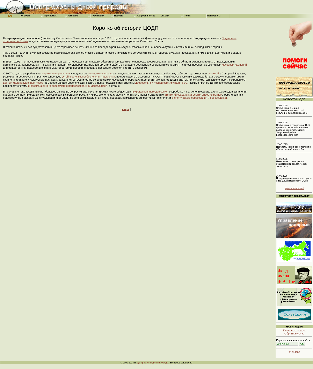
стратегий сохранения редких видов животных (193, 94)
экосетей (213, 73)
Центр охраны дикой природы (152, 362)
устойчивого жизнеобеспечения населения (88, 76)
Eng (10, 16)
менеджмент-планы (100, 73)
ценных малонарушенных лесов (23, 82)
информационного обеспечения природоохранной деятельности (68, 85)
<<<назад (294, 351)
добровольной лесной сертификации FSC (161, 82)
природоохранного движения (150, 91)
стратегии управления (56, 73)
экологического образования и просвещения (199, 97)
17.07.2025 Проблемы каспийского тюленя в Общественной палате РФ (293, 146)
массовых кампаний (234, 64)
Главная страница (294, 330)
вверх (125, 109)
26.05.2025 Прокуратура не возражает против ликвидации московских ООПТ (294, 178)
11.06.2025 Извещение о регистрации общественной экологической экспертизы (291, 163)
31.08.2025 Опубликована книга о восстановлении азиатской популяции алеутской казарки (291, 109)
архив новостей (294, 188)
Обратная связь (294, 333)
